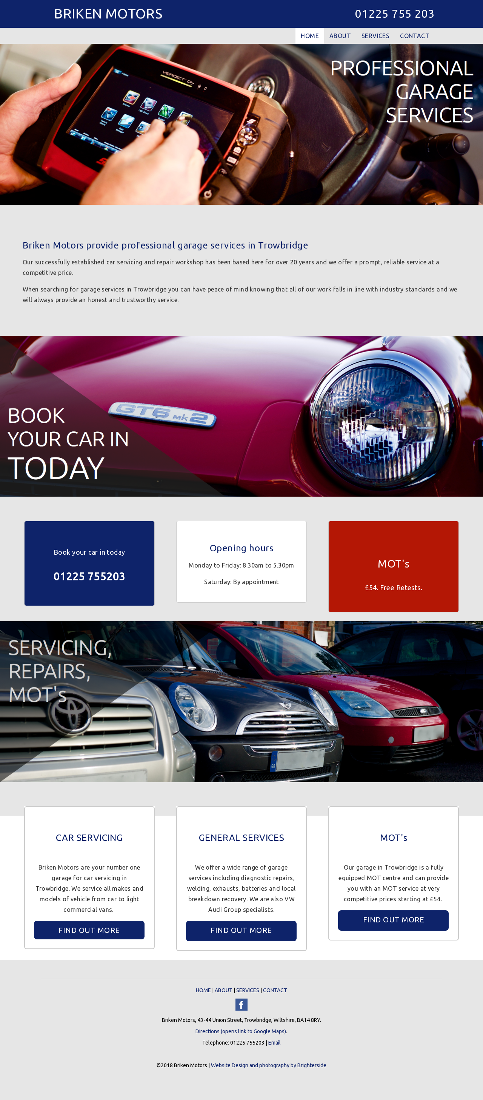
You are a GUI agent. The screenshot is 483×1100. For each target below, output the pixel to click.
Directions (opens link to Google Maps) (240, 1031)
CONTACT (414, 35)
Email (274, 1043)
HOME (310, 35)
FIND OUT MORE (89, 930)
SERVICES (375, 35)
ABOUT (340, 35)
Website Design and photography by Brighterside (268, 1065)
